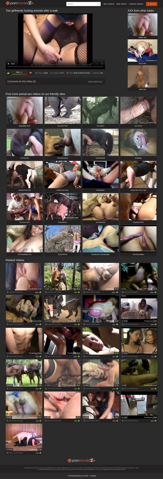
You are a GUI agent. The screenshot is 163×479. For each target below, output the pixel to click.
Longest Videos (136, 4)
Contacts (93, 476)
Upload (152, 4)
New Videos (122, 4)
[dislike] (30, 72)
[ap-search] (83, 4)
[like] (8, 72)
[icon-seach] (99, 4)
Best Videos (108, 4)
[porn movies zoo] (20, 3)
